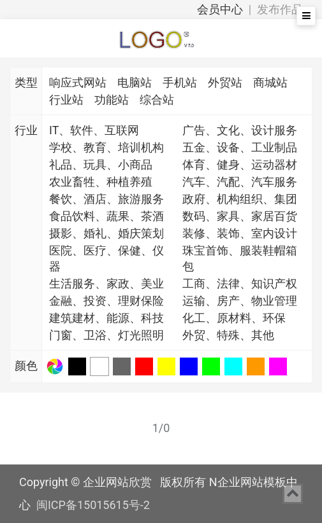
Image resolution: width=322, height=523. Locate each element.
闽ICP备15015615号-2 (93, 505)
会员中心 (220, 9)
